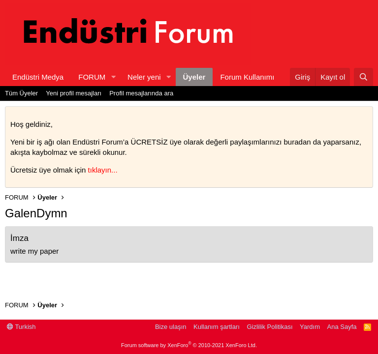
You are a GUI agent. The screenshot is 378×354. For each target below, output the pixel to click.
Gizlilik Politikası (269, 326)
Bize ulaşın (171, 326)
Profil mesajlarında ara (141, 93)
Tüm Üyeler (21, 93)
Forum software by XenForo (189, 345)
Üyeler (194, 77)
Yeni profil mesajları (73, 93)
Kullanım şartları (216, 326)
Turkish (21, 326)
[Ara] (363, 77)
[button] (113, 77)
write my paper (34, 251)
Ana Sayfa (342, 326)
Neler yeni (144, 77)
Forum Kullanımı (247, 77)
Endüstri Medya (37, 77)
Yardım (310, 326)
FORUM (91, 77)
